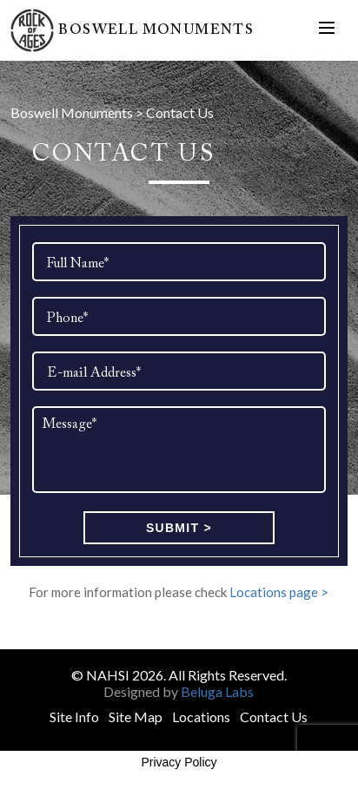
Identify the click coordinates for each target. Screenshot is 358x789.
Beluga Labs (217, 691)
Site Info (74, 716)
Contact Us (274, 716)
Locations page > (278, 592)
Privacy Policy (178, 762)
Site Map (135, 716)
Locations (201, 716)
